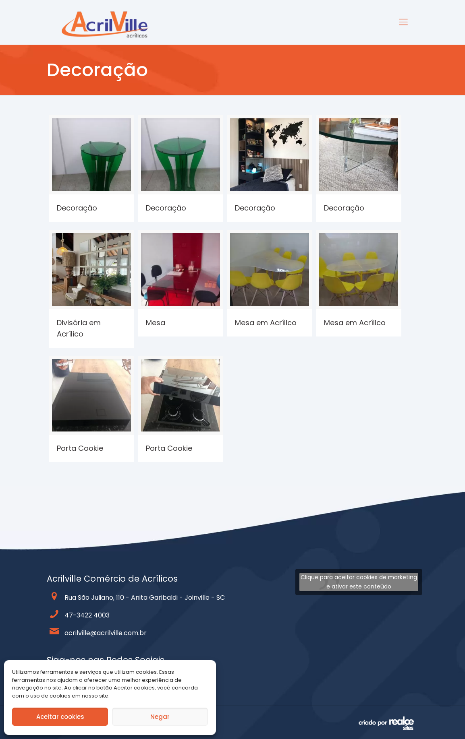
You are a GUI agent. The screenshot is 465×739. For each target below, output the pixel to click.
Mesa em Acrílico (266, 323)
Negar (160, 716)
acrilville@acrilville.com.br (105, 633)
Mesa (155, 323)
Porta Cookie (80, 448)
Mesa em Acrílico (355, 323)
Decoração (77, 208)
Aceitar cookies (60, 716)
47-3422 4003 (87, 615)
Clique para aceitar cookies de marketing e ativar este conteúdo (359, 581)
